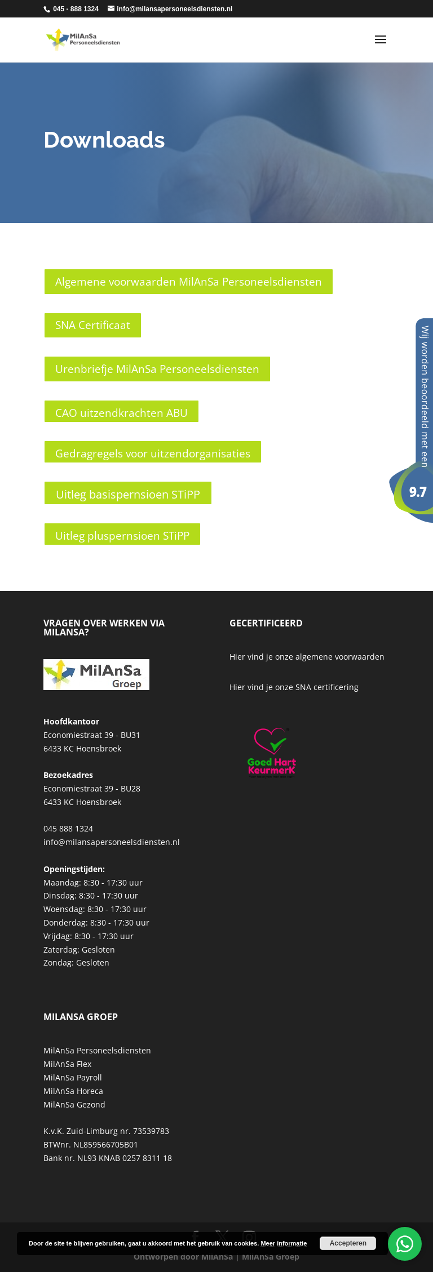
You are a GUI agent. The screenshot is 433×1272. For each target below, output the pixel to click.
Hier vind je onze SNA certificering (294, 687)
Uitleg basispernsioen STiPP (128, 494)
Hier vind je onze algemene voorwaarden (307, 656)
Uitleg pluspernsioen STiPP (122, 535)
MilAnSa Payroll (72, 1077)
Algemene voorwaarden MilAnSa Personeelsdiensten (188, 281)
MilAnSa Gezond (74, 1104)
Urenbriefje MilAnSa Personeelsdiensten (157, 369)
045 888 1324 (68, 828)
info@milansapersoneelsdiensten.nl (111, 842)
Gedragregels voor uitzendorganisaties (152, 453)
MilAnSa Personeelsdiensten (97, 1050)
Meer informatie (283, 1243)
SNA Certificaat (92, 325)
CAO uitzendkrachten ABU (121, 413)
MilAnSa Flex (67, 1063)
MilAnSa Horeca (73, 1091)
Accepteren (348, 1243)
